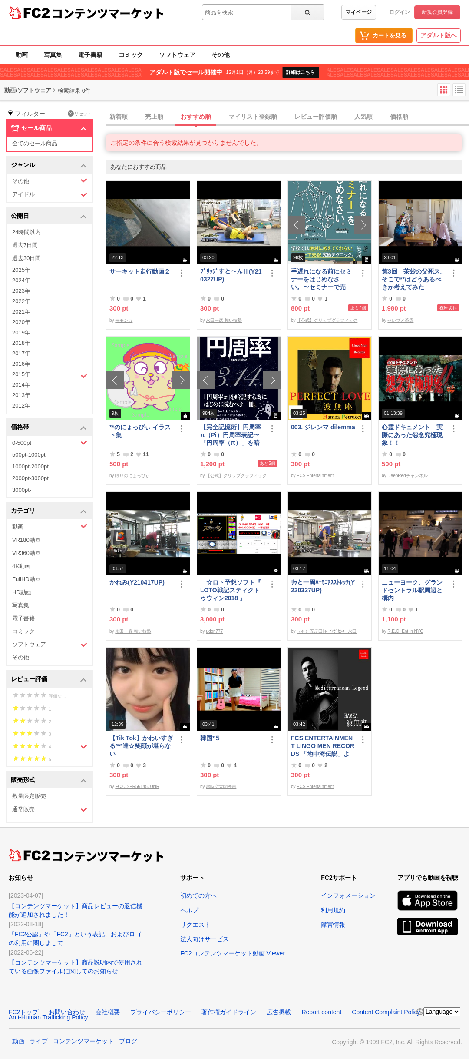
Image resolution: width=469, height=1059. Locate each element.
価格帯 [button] (49, 428)
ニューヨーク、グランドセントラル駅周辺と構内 (412, 590)
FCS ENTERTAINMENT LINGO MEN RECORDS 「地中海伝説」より (322, 746)
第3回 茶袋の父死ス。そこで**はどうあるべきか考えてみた (414, 279)
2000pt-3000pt (30, 478)
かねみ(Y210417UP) (137, 582)
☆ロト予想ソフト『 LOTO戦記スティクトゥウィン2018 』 (230, 590)
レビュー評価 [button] (49, 679)
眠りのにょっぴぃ (132, 475)
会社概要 (108, 1012)
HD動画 (22, 592)
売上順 (154, 116)
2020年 (21, 322)
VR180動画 (26, 540)
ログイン (399, 12)
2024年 (21, 280)
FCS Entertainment (315, 475)
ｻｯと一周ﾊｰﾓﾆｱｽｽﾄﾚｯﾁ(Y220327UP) (323, 586)
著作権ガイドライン (228, 1012)
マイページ (359, 12)
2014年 (21, 384)
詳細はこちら (300, 72)
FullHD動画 (26, 579)
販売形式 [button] (49, 780)
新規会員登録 (437, 12)
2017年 (21, 353)
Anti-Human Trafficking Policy (48, 1017)
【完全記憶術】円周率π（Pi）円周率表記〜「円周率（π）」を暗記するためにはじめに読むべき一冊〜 (230, 435)
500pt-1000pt (29, 454)
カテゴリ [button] (49, 511)
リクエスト (195, 924)
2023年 (21, 290)
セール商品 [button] (49, 128)
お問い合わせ (67, 1012)
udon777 (214, 631)
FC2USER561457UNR (137, 786)
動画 (22, 54)
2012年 (21, 405)
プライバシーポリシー (160, 1012)
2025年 (21, 270)
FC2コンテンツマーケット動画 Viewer (232, 953)
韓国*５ (210, 738)
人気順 (363, 116)
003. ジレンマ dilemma (323, 427)
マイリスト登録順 (252, 116)
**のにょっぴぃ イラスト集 (140, 431)
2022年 (21, 301)
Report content (321, 1012)
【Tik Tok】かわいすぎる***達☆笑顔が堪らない (141, 746)
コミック (131, 54)
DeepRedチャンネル (407, 475)
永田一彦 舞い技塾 (224, 320)
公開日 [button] (49, 216)
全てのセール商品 (34, 143)
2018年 (21, 343)
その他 (220, 54)
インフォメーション (348, 895)
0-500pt (49, 442)
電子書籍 (90, 54)
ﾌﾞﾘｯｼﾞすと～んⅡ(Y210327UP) (231, 275)
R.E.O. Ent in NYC (405, 631)
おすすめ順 (196, 116)
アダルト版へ (438, 35)
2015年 (49, 375)
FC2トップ (23, 1012)
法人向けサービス (204, 938)
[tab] (287, 117)
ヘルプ (189, 910)
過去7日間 (25, 245)
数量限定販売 (29, 796)
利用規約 (333, 910)
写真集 (53, 54)
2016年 (21, 364)
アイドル (49, 194)
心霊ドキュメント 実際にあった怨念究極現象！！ (412, 435)
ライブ (39, 1041)
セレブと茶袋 (400, 320)
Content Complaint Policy (386, 1012)
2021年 (21, 311)
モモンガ (123, 320)
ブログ (128, 1041)
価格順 (399, 116)
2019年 (21, 332)
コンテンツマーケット (108, 13)
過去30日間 (26, 258)
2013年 (21, 395)
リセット (80, 113)
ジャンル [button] (49, 165)
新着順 (118, 116)
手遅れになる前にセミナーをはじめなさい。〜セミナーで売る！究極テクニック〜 (321, 279)
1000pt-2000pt (30, 466)
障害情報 (333, 924)
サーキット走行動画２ (139, 271)
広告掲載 (279, 1012)
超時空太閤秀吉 (221, 786)
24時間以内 (26, 232)
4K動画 (21, 566)
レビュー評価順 (315, 116)
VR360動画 (26, 553)
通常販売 (49, 809)
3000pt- (21, 490)
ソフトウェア (177, 54)
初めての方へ (198, 895)
